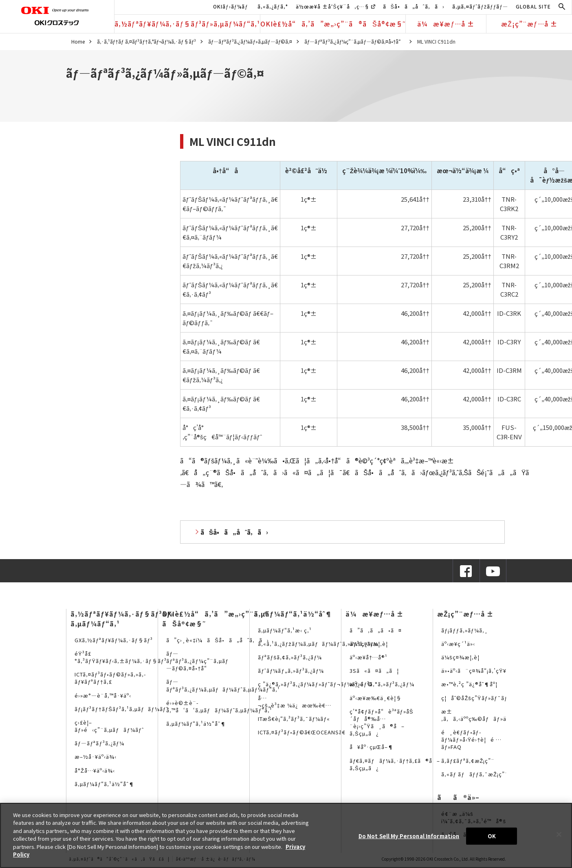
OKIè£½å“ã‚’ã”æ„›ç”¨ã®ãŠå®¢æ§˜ (332, 24)
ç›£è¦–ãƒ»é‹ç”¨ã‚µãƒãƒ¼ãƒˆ (109, 726)
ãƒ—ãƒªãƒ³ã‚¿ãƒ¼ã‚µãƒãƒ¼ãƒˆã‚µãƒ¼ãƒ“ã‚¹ (223, 685)
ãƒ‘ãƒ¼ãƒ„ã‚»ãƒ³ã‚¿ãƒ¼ (291, 670)
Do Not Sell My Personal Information (409, 836)
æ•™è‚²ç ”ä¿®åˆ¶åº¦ (469, 684)
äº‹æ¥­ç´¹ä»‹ (458, 644)
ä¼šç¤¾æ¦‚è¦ (371, 644)
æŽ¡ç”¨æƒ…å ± (529, 24)
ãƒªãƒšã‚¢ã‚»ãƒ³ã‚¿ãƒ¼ (290, 657)
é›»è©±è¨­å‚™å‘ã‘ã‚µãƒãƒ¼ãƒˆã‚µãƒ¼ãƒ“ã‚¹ (219, 706)
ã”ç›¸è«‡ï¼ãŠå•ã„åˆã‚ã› (217, 640)
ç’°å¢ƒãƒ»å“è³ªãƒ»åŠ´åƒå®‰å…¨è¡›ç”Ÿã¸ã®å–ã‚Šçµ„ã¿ (381, 722)
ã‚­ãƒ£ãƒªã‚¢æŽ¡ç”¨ (468, 760)
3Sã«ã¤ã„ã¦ (374, 670)
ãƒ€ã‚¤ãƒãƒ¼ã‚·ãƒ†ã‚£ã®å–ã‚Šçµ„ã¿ (395, 764)
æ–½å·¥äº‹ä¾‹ (96, 756)
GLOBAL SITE (533, 6)
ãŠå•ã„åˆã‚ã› (413, 6)
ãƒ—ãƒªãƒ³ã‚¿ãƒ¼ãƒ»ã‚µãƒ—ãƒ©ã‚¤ (250, 41)
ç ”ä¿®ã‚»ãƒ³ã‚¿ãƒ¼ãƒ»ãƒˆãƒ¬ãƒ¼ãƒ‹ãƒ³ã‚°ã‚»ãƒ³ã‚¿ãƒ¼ (336, 684)
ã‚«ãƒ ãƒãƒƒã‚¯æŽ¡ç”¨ (474, 774)
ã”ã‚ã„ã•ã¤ (376, 630)
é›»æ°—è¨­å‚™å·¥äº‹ (103, 695)
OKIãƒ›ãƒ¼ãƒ (231, 6)
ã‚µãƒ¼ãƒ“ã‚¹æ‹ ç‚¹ (285, 630)
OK (492, 836)
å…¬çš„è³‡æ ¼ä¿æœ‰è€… (294, 701)
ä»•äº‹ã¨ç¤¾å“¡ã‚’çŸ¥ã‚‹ (477, 670)
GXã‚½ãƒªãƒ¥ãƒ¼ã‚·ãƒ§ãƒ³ (114, 640)
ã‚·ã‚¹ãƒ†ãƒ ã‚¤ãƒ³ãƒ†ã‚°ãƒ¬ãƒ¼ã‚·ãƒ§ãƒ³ (146, 41)
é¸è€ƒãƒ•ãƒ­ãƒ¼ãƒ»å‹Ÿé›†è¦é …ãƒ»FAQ (471, 739)
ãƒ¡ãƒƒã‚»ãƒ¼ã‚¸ (464, 630)
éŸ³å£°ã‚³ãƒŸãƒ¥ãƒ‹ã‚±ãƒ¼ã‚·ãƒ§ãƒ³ (121, 657)
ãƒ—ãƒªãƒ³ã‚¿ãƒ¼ (99, 743)
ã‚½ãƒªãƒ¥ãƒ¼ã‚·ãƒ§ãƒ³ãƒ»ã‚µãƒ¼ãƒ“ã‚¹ (187, 24)
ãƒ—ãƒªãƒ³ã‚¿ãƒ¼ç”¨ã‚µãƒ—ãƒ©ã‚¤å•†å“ (354, 41)
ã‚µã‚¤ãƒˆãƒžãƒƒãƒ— (480, 6)
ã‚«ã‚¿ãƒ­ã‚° (272, 6)
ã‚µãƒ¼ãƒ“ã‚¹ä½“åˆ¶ (104, 784)
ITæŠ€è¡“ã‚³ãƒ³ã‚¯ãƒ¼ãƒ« (294, 719)
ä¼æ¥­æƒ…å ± (445, 24)
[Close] (559, 834)
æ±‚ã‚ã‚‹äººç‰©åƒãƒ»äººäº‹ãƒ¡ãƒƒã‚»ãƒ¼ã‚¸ (503, 715)
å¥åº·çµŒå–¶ (372, 747)
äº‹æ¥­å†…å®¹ (368, 657)
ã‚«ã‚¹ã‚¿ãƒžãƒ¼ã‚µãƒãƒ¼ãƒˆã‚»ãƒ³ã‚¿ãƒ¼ (318, 644)
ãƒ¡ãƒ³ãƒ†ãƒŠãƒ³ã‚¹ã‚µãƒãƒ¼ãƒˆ (121, 709)
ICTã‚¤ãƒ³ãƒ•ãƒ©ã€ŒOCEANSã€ (304, 732)
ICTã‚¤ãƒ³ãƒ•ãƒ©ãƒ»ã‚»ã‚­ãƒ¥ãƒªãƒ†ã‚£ (110, 677)
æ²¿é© (361, 684)
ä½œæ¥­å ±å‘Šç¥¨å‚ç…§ (335, 6)
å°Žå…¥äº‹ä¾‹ (95, 770)
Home (78, 41)
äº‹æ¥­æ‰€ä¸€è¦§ (376, 698)
